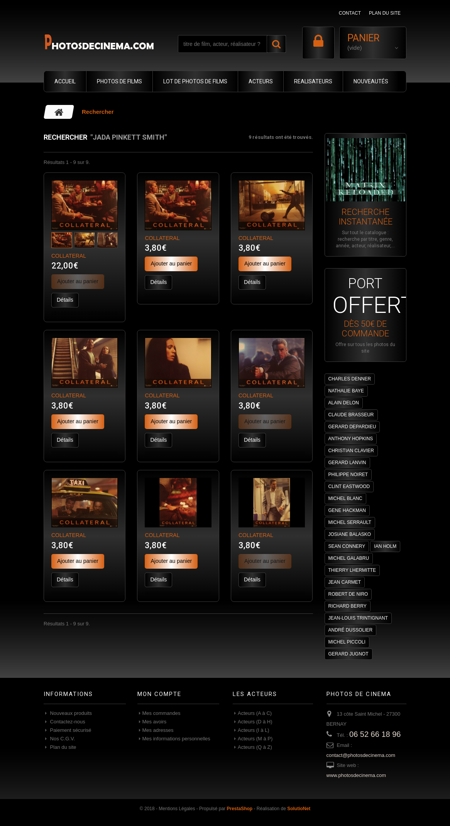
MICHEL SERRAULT (349, 522)
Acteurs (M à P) (255, 739)
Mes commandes (161, 713)
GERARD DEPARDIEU (352, 426)
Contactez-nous (67, 722)
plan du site (385, 13)
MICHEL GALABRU (348, 558)
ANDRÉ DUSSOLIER (350, 630)
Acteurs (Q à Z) (255, 747)
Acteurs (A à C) (255, 713)
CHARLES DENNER (349, 379)
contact (350, 13)
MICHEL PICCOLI (346, 642)
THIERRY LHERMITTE (352, 570)
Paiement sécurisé (70, 730)
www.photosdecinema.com (356, 775)
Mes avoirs (154, 722)
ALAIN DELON (343, 402)
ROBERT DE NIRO (348, 594)
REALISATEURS (313, 81)
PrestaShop (239, 808)
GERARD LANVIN (347, 462)
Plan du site (62, 747)
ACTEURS (261, 81)
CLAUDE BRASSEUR (351, 414)
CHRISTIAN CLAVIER (351, 450)
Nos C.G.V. (62, 739)
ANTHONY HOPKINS (350, 438)
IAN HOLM (385, 546)
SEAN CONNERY (346, 546)
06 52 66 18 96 (375, 734)
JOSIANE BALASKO (349, 534)
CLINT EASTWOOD (349, 486)
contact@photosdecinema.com (361, 755)
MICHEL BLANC (345, 498)
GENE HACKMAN (347, 510)
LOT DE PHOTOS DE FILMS (195, 81)
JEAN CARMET (344, 582)
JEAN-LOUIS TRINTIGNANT (358, 618)
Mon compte (159, 694)
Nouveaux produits (70, 713)
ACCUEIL (65, 81)
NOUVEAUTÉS (371, 81)
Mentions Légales (177, 808)
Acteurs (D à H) (255, 722)
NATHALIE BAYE (346, 391)
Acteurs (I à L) (253, 730)
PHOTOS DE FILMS (119, 81)
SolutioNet (298, 808)
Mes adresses (158, 730)
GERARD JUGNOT (348, 654)
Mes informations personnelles (176, 739)
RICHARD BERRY (347, 606)
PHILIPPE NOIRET (348, 474)
